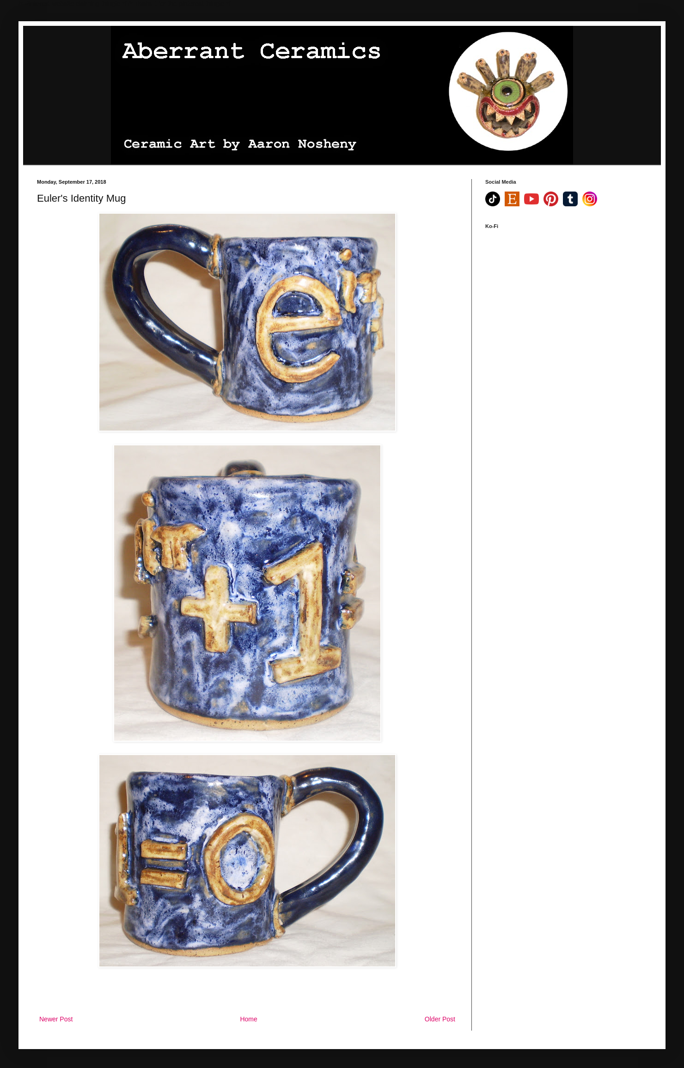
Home (248, 1019)
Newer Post (56, 1019)
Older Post (440, 1019)
